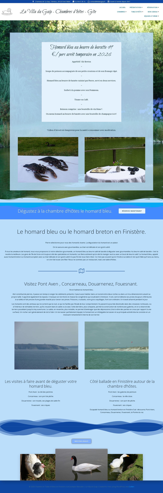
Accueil (122, 7)
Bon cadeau (153, 12)
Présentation (136, 7)
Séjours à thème (151, 16)
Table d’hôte (137, 12)
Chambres (122, 12)
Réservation (153, 7)
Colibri (131, 486)
